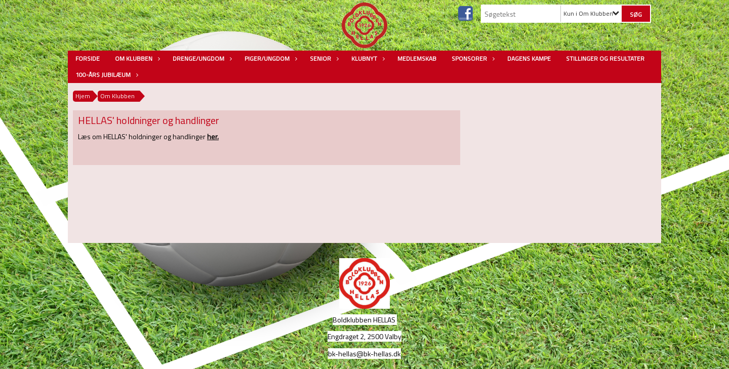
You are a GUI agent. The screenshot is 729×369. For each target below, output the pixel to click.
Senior (323, 58)
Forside (87, 58)
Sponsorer (472, 58)
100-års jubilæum (105, 74)
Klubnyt (366, 58)
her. (213, 136)
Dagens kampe (529, 58)
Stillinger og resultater (605, 58)
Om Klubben (136, 58)
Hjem (82, 96)
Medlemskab (416, 58)
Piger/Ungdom (270, 58)
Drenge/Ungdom (201, 58)
